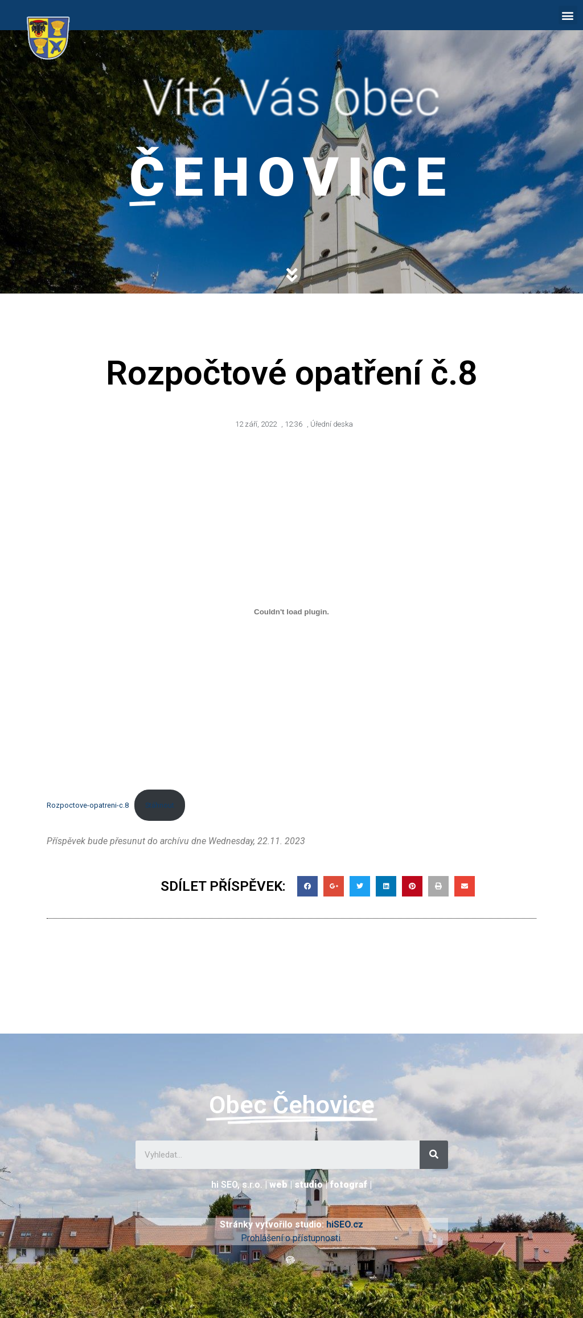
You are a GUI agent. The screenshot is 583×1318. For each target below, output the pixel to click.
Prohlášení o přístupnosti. (291, 1238)
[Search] (434, 1155)
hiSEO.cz (344, 1224)
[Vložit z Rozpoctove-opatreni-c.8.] (291, 612)
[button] (568, 15)
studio (308, 1184)
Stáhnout (159, 805)
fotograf (348, 1184)
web (278, 1184)
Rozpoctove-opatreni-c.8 (88, 805)
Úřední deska (331, 424)
